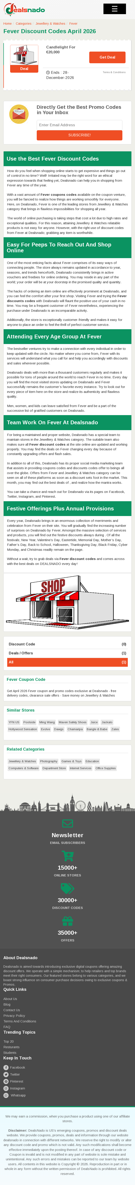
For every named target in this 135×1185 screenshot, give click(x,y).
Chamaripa (75, 729)
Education (92, 761)
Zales (115, 729)
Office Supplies (106, 768)
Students (9, 1052)
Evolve (45, 729)
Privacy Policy (14, 1015)
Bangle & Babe (97, 729)
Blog (6, 1004)
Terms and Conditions (19, 1021)
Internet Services (81, 768)
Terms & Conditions (114, 72)
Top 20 (8, 1041)
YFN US (14, 722)
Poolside (29, 722)
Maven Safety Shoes (73, 722)
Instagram (14, 1088)
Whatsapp (14, 1095)
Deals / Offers (67, 653)
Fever (73, 23)
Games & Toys (72, 761)
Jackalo (107, 722)
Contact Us (11, 1010)
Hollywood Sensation (23, 729)
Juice (94, 722)
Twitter (11, 1074)
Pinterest (13, 1081)
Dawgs (59, 729)
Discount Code (67, 644)
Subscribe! (79, 135)
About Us (10, 999)
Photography (48, 761)
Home (7, 23)
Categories (24, 23)
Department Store (54, 768)
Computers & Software (24, 768)
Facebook (14, 1067)
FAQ (6, 1027)
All (67, 662)
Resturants (11, 1047)
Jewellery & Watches (50, 23)
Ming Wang (47, 722)
